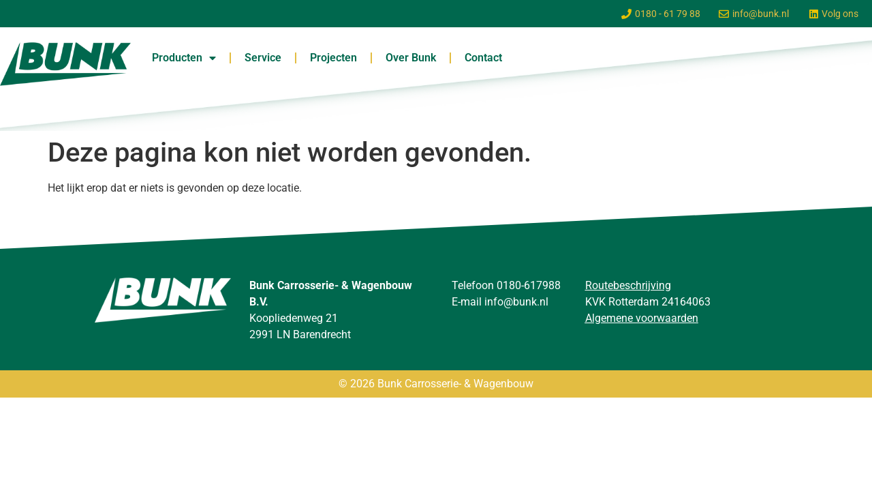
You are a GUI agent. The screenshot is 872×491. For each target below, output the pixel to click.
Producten (184, 58)
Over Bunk (411, 57)
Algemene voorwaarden (641, 318)
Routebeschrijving (628, 285)
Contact (483, 57)
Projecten (333, 57)
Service (263, 57)
